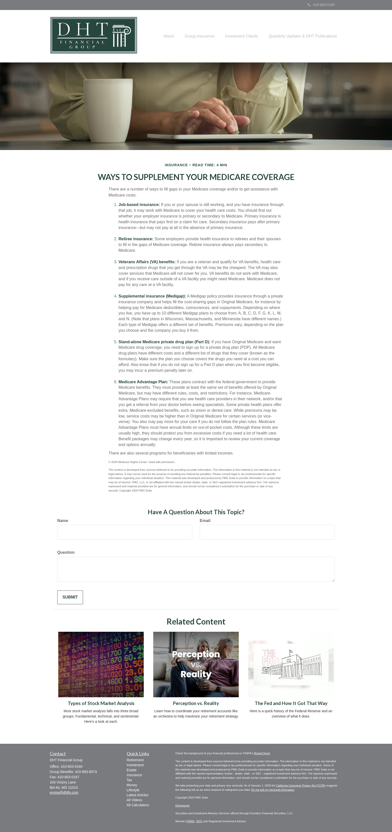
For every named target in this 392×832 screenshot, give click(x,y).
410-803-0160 (321, 5)
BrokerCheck (262, 753)
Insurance (134, 775)
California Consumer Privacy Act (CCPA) (301, 785)
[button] (162, 36)
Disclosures (183, 805)
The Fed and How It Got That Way (291, 703)
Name (62, 520)
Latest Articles (137, 795)
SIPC (199, 821)
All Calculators (138, 805)
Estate (132, 770)
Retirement (135, 760)
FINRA (190, 821)
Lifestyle (133, 790)
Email (205, 520)
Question (65, 552)
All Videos (134, 800)
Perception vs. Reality (196, 703)
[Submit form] (70, 597)
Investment (135, 765)
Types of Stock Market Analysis (101, 703)
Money (132, 785)
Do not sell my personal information (272, 789)
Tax (129, 780)
